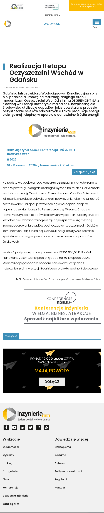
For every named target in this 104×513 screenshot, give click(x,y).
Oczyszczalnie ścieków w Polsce (83, 279)
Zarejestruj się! (84, 172)
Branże (97, 24)
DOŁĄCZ (52, 381)
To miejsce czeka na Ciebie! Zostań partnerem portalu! (87, 5)
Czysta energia (57, 279)
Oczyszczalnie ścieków (35, 279)
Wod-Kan (52, 23)
